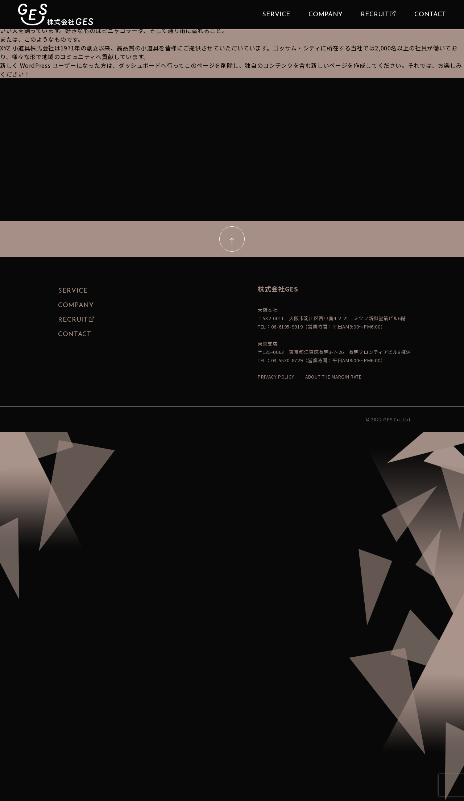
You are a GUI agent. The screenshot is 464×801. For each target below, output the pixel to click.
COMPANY (325, 14)
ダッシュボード (140, 65)
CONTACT (430, 14)
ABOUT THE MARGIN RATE (333, 376)
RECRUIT (375, 14)
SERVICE (276, 14)
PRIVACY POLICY (276, 376)
